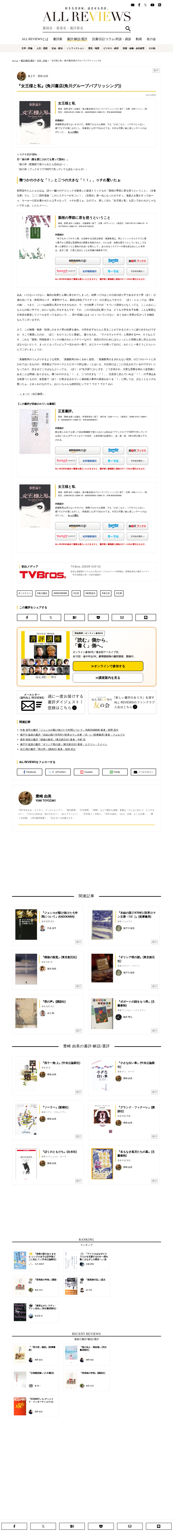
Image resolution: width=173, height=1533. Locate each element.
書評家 (57, 39)
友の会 (151, 39)
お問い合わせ (137, 1516)
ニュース (66, 1516)
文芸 (77, 593)
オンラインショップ (81, 1516)
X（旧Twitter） (58, 772)
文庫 (120, 593)
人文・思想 (42, 48)
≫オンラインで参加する (108, 666)
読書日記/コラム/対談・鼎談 (111, 39)
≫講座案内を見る (107, 678)
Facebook (29, 772)
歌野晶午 (91, 593)
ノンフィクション (75, 48)
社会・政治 (57, 48)
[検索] (87, 28)
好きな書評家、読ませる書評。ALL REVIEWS (87, 14)
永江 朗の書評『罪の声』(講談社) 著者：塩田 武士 (48, 749)
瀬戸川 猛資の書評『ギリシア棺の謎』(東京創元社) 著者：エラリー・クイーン (63, 744)
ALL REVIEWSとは (35, 39)
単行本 (106, 593)
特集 (113, 1511)
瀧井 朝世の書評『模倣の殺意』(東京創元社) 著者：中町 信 (52, 739)
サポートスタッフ (100, 1516)
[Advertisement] (57, 862)
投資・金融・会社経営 (133, 48)
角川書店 (43, 593)
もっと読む (73, 132)
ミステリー (25, 593)
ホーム (15, 60)
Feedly (115, 772)
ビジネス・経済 (111, 48)
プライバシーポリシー (120, 1516)
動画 (139, 39)
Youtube (86, 772)
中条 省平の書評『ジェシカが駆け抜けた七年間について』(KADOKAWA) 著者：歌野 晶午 (69, 730)
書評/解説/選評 (77, 39)
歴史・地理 (93, 48)
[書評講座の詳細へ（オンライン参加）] (45, 655)
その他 (152, 48)
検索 (128, 28)
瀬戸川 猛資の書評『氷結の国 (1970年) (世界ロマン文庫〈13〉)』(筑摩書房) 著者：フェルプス (72, 734)
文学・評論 (27, 48)
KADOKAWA (61, 593)
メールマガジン (143, 772)
